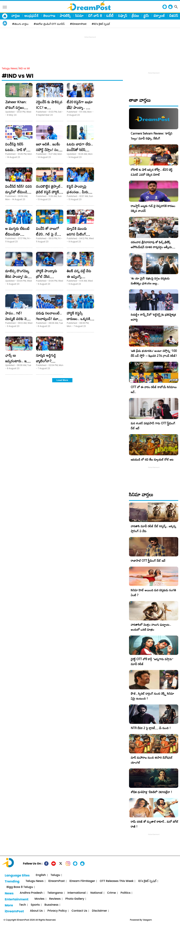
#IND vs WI (17, 76)
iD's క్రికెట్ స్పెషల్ (147, 881)
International (77, 893)
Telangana (55, 893)
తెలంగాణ (49, 15)
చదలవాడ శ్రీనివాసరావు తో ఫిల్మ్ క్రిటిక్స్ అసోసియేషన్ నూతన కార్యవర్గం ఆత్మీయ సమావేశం (151, 247)
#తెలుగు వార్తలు (20, 24)
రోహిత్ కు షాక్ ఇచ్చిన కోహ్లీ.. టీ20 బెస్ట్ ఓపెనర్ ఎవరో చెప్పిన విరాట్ (151, 172)
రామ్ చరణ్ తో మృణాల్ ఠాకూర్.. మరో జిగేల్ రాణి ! (154, 824)
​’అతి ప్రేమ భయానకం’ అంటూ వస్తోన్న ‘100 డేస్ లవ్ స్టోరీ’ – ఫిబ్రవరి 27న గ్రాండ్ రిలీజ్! (154, 353)
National (96, 893)
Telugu (55, 875)
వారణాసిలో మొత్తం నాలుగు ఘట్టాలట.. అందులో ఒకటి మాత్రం (151, 627)
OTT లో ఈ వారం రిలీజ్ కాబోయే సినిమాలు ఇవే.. (154, 389)
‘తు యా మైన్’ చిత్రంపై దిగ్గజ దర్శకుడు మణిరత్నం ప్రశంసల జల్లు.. (150, 280)
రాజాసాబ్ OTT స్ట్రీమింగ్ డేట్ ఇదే (148, 560)
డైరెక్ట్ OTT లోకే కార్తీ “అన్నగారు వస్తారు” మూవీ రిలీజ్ (152, 661)
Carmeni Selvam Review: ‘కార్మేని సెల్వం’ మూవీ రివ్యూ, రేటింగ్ (151, 135)
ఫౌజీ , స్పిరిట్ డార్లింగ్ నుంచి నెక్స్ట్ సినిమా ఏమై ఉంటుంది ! (152, 696)
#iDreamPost (78, 24)
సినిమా (79, 15)
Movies (39, 899)
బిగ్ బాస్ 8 (95, 15)
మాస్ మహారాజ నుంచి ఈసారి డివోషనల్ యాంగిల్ (151, 760)
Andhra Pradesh (31, 893)
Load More (62, 380)
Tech (22, 905)
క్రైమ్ (146, 15)
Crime (111, 893)
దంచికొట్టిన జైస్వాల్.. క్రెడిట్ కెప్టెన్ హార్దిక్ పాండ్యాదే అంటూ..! (49, 192)
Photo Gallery (74, 899)
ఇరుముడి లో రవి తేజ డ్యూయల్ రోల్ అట (152, 459)
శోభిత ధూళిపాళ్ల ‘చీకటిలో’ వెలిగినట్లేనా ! (151, 792)
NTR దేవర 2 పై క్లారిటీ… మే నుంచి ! (151, 728)
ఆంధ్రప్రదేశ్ (31, 15)
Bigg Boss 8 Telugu (20, 887)
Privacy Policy (57, 911)
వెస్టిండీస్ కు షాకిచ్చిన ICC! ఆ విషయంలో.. (49, 107)
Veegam (147, 919)
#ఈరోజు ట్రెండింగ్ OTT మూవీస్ (49, 24)
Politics (126, 893)
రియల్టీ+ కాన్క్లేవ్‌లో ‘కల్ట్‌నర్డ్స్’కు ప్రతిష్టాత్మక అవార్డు (153, 317)
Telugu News (9, 68)
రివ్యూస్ (122, 15)
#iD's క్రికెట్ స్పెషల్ (101, 24)
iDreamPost (56, 881)
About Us (36, 911)
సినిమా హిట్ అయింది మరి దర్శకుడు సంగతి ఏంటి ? (153, 592)
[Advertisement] (90, 47)
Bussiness (51, 905)
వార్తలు (15, 15)
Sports (35, 905)
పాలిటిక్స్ (65, 15)
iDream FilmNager (82, 881)
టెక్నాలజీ (159, 15)
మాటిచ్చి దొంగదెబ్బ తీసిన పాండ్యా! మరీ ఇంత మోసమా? (17, 276)
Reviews (55, 899)
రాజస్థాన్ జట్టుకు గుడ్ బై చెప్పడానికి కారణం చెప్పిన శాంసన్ (153, 208)
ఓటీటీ (110, 15)
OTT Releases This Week (117, 881)
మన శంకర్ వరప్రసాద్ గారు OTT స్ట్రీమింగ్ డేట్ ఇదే (153, 425)
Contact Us (79, 911)
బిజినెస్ (173, 15)
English (41, 875)
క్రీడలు (135, 15)
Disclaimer (99, 911)
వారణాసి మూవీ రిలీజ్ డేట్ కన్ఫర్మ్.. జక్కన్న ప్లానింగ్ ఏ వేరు (153, 528)
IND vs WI (24, 68)
